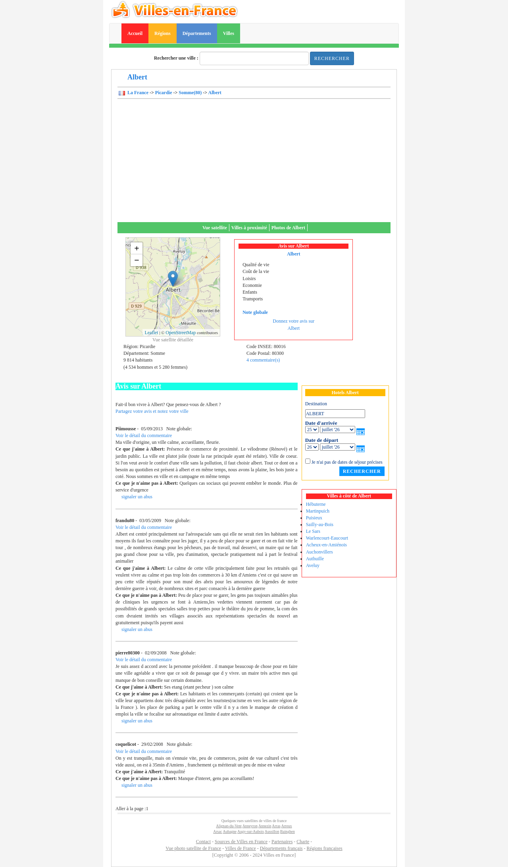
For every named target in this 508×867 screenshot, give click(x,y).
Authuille (315, 558)
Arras (276, 826)
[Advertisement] (254, 162)
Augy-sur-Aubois (250, 831)
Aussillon (272, 831)
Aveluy (312, 565)
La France (137, 92)
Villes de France (240, 848)
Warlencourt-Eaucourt (327, 538)
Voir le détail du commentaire (143, 435)
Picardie (163, 92)
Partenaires (281, 841)
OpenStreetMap (180, 332)
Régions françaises (324, 848)
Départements (197, 33)
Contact (203, 841)
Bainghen (287, 831)
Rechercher (332, 58)
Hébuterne (316, 504)
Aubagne (230, 831)
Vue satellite (214, 227)
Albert (214, 92)
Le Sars (313, 531)
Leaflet (151, 332)
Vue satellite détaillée (172, 340)
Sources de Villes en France (241, 841)
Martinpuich (317, 511)
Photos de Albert (288, 227)
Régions (162, 33)
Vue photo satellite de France (193, 848)
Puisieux (314, 518)
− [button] (136, 260)
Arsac (217, 831)
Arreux (286, 826)
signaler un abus (136, 496)
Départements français (281, 848)
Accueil (134, 33)
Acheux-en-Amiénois (326, 545)
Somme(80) (190, 92)
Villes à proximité (249, 227)
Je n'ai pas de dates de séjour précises (347, 462)
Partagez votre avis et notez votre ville (152, 411)
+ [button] (136, 248)
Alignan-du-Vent (228, 826)
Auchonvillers (319, 552)
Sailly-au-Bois (319, 524)
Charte (302, 841)
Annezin (264, 826)
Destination (316, 403)
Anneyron (250, 826)
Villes (228, 33)
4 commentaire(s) (263, 360)
